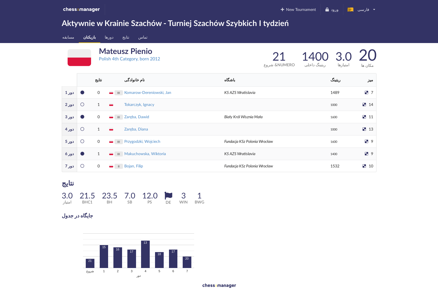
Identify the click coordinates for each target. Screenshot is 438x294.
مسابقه (68, 37)
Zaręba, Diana (136, 129)
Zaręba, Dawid (136, 116)
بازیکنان (89, 37)
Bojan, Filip (133, 165)
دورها (109, 37)
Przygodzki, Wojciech (142, 141)
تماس (142, 37)
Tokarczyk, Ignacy (139, 104)
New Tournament (298, 9)
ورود (332, 9)
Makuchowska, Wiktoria (145, 153)
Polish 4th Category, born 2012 (129, 58)
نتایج (125, 37)
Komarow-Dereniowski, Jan (147, 92)
